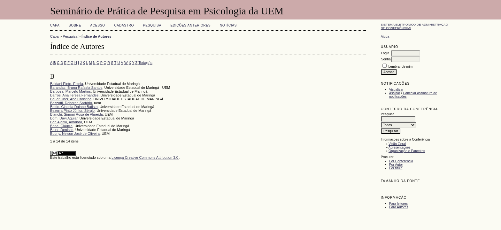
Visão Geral (397, 144)
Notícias (228, 25)
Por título (396, 168)
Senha (386, 59)
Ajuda (385, 36)
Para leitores (398, 203)
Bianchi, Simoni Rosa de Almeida (76, 114)
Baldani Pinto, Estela (66, 84)
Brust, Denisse (61, 130)
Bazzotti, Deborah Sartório (71, 103)
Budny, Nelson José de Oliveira (75, 133)
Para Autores (398, 207)
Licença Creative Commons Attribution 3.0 (145, 157)
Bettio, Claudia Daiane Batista (74, 107)
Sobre (75, 25)
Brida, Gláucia (61, 126)
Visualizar (396, 89)
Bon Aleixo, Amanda (66, 122)
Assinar (394, 93)
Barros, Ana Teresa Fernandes (74, 95)
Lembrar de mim (401, 66)
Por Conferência (401, 161)
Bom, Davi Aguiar (64, 118)
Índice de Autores (96, 36)
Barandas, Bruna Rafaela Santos (76, 87)
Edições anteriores (190, 25)
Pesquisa (152, 25)
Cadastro (124, 25)
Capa (55, 25)
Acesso (97, 25)
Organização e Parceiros (407, 151)
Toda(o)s (145, 63)
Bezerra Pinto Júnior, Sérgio (72, 110)
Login (385, 53)
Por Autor (396, 164)
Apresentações (399, 147)
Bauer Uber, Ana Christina (70, 99)
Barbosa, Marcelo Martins (70, 91)
